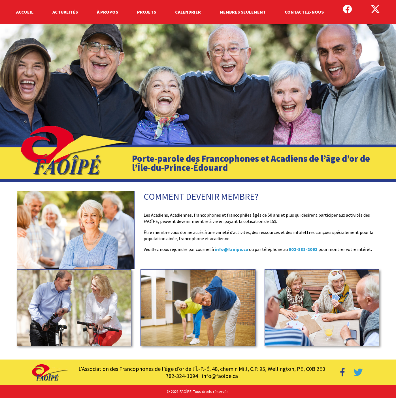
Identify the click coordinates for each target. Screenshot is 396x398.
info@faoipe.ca (231, 249)
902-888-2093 (303, 249)
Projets (146, 12)
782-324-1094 (182, 375)
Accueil (24, 12)
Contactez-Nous (304, 12)
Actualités (65, 12)
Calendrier (188, 12)
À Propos (107, 12)
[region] (198, 103)
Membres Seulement (243, 12)
